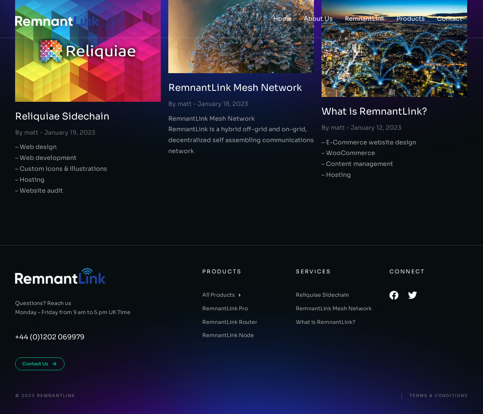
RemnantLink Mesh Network (235, 88)
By (26, 132)
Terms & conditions (438, 395)
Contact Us (39, 364)
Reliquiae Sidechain (62, 116)
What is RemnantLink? (374, 111)
